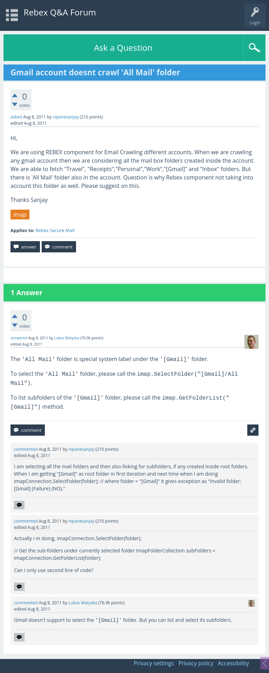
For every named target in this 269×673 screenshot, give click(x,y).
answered (19, 337)
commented (26, 449)
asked (16, 117)
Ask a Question (123, 47)
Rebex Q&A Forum (60, 12)
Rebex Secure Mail (55, 230)
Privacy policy (195, 663)
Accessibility (233, 663)
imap (20, 214)
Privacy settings (154, 663)
